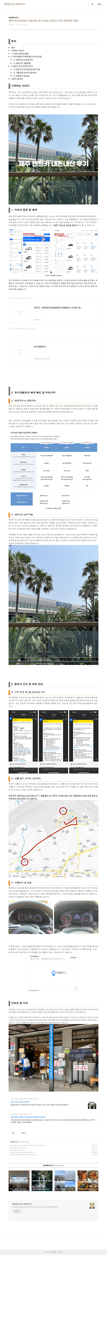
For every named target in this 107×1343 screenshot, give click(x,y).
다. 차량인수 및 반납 (21, 76)
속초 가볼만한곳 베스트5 (16, 1238)
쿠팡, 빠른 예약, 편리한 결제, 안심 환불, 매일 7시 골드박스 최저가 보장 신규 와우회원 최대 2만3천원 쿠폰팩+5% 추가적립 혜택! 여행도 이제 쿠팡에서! (53, 1209)
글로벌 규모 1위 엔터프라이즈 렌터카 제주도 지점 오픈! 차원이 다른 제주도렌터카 (39, 1192)
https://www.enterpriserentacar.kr (22, 1187)
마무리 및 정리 (17, 78)
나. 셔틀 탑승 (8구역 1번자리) (25, 72)
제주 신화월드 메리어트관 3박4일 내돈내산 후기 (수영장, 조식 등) (27, 1233)
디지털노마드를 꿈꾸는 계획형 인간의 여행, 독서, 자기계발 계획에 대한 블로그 (35, 1295)
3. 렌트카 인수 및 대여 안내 (22, 66)
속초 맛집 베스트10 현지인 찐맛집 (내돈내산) (21, 1240)
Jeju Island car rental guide (18, 1236)
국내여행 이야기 (14, 1230)
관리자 (60, 1340)
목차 (13, 47)
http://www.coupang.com (19, 1202)
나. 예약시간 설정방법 (22, 63)
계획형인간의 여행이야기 (14, 4)
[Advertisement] (53, 442)
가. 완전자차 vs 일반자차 (23, 59)
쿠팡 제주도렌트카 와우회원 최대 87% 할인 (28, 1205)
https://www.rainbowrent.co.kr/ (22, 328)
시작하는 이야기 (17, 50)
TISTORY (53, 1340)
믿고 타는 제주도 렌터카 (20, 1190)
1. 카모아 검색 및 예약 (20, 53)
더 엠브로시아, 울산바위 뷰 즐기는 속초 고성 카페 (22, 1243)
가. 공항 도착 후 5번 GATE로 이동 (26, 69)
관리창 (99, 4)
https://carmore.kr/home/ (20, 298)
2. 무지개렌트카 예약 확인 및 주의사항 (26, 56)
